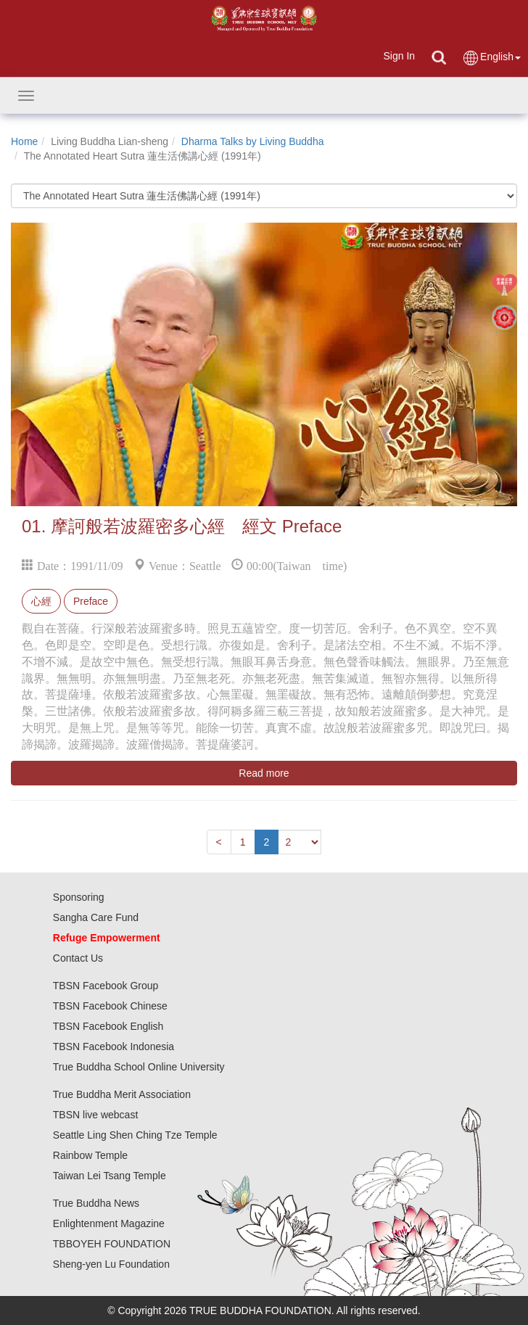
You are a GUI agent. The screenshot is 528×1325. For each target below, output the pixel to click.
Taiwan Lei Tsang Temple (109, 1175)
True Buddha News (96, 1203)
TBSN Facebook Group (106, 985)
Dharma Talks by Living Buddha (252, 141)
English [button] (491, 58)
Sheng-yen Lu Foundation (111, 1264)
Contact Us (78, 958)
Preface (90, 601)
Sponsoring (78, 897)
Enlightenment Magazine (109, 1223)
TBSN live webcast (95, 1114)
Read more (264, 773)
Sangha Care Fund (96, 917)
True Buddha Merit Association (122, 1094)
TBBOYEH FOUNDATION (111, 1244)
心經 (41, 601)
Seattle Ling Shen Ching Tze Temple (135, 1135)
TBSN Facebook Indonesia (113, 1046)
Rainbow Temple (90, 1155)
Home (24, 141)
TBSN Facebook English (108, 1026)
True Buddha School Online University (139, 1067)
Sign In (399, 56)
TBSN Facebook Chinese (110, 1006)
